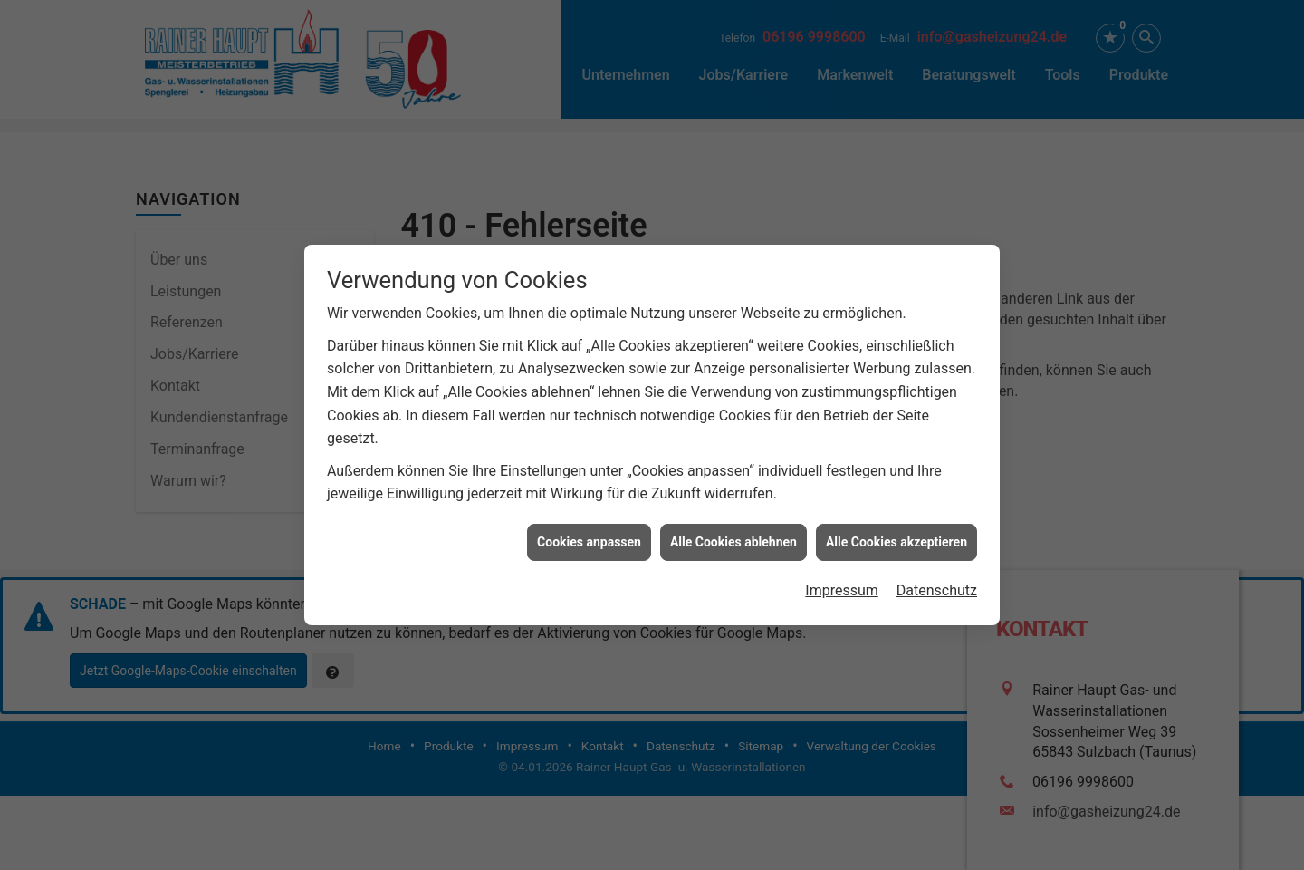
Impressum (841, 587)
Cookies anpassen (589, 539)
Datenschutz (936, 587)
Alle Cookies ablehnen (733, 539)
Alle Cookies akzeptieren (896, 539)
